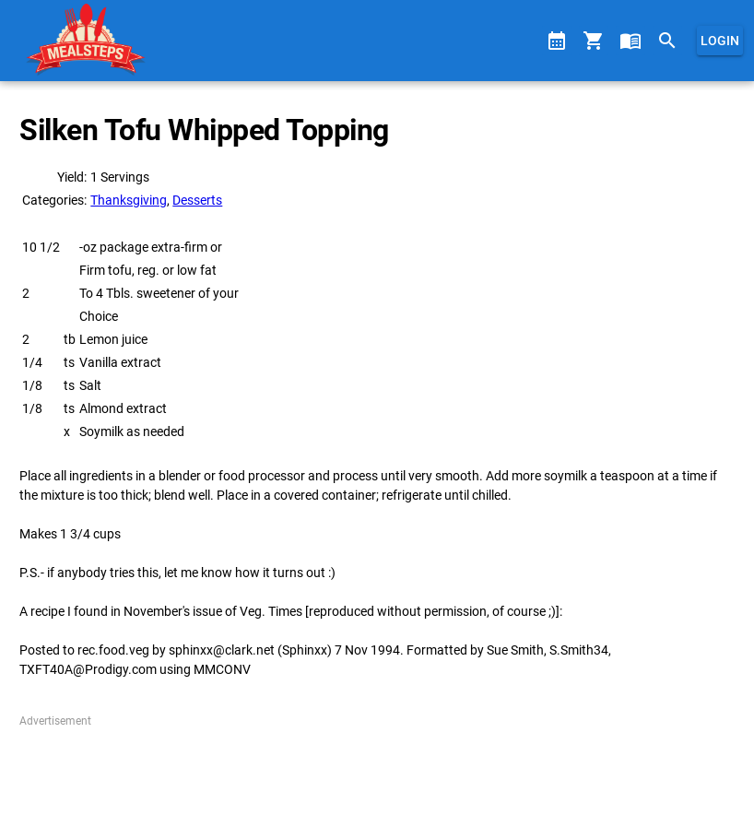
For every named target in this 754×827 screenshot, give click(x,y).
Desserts (197, 200)
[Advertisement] (376, 770)
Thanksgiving (128, 200)
